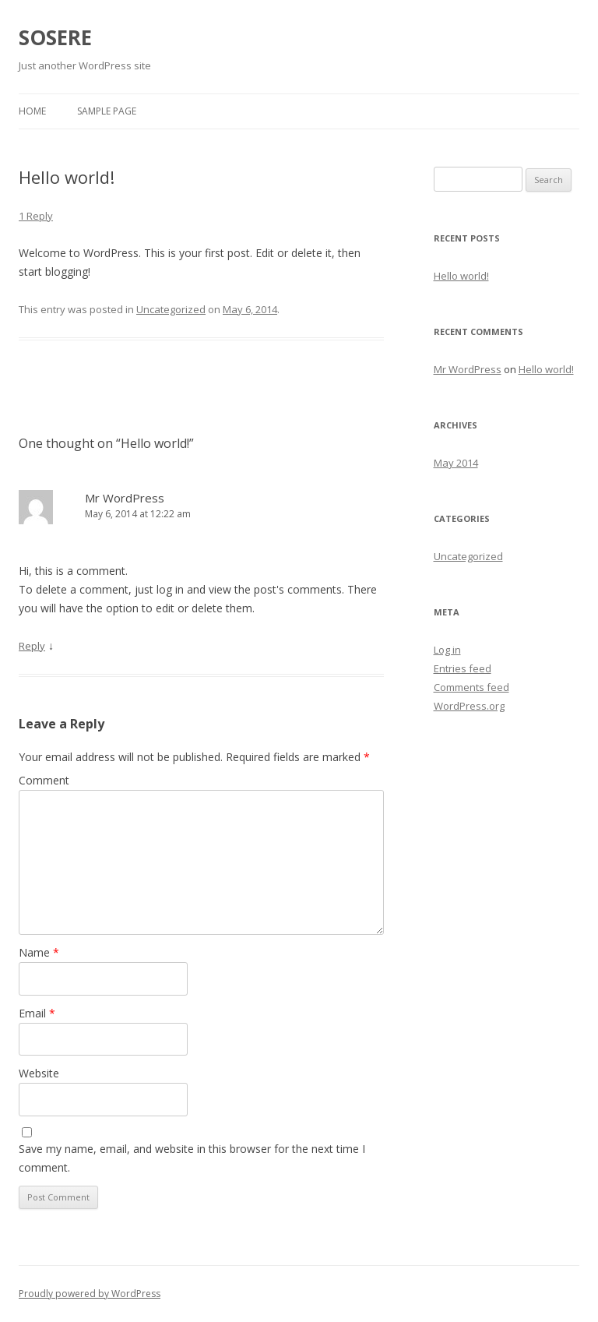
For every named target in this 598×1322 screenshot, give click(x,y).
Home (32, 111)
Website (39, 1073)
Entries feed (462, 668)
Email (37, 1013)
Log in (447, 650)
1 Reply (36, 216)
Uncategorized (171, 309)
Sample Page (106, 111)
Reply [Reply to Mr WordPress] (32, 646)
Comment (44, 780)
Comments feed (471, 687)
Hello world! (461, 276)
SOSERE (55, 37)
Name (39, 952)
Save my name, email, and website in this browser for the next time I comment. (192, 1158)
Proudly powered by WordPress (89, 1293)
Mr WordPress (124, 498)
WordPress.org (469, 706)
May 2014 (456, 463)
